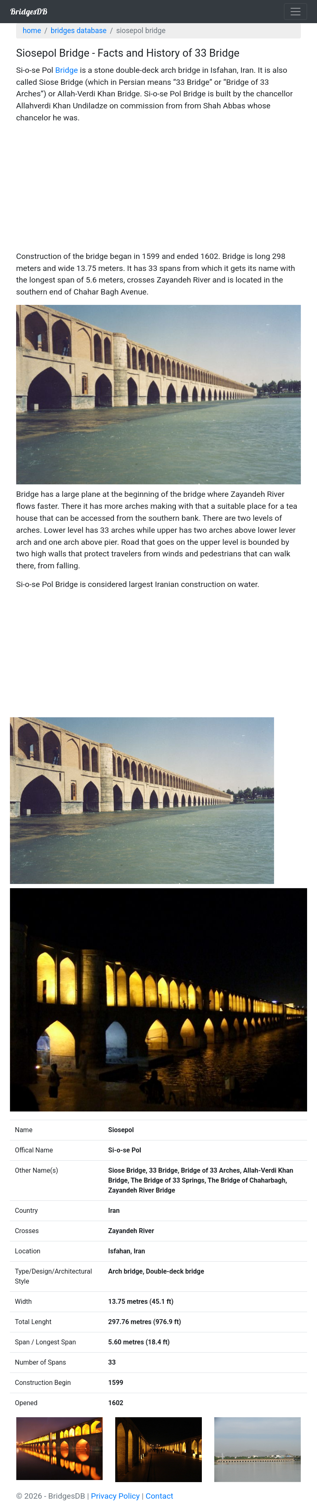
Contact (159, 1496)
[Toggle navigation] (295, 11)
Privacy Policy (115, 1496)
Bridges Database (78, 30)
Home (32, 30)
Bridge (66, 70)
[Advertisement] (158, 189)
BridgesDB (28, 11)
